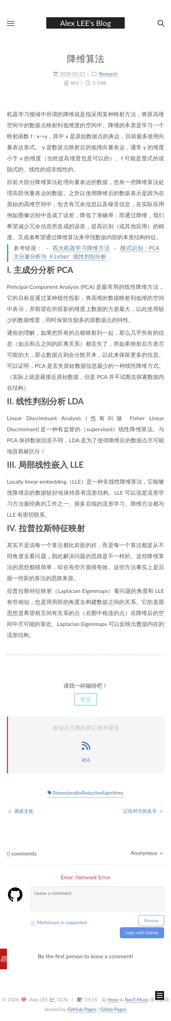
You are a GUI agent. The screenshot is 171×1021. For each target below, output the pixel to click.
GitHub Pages (81, 1009)
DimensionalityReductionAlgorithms (85, 793)
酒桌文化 (21, 811)
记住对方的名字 (142, 811)
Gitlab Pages (113, 1009)
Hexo (113, 999)
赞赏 (85, 699)
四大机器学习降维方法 (81, 248)
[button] (10, 23)
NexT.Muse (136, 999)
